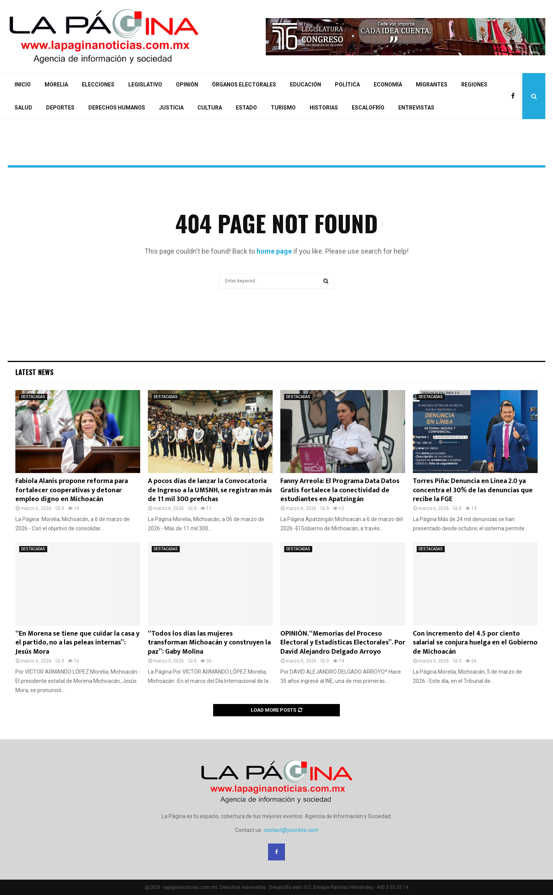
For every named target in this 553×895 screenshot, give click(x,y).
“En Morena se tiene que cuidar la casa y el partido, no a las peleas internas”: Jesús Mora (77, 643)
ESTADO (246, 108)
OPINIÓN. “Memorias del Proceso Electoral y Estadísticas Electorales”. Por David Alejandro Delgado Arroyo (342, 643)
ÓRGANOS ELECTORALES (244, 84)
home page (274, 251)
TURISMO (283, 108)
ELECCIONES (98, 84)
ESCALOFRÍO (368, 108)
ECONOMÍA (388, 84)
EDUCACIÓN (305, 84)
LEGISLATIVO (145, 84)
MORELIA (56, 84)
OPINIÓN (187, 84)
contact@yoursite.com (290, 830)
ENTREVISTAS (416, 108)
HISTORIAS (324, 108)
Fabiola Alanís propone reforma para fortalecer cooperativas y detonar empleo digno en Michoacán (71, 490)
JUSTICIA (171, 108)
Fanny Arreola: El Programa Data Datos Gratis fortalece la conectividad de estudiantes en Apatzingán (339, 490)
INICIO (23, 84)
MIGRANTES (431, 84)
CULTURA (209, 108)
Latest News (34, 372)
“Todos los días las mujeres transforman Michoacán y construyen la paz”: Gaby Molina (209, 643)
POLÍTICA (347, 84)
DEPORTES (60, 108)
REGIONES (474, 84)
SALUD (23, 108)
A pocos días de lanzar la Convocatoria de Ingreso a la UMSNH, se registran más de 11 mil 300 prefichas (210, 490)
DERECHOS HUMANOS (116, 108)
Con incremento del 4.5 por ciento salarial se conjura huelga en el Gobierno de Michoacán (475, 643)
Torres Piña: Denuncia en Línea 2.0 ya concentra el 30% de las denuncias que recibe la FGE (473, 490)
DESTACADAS (33, 397)
